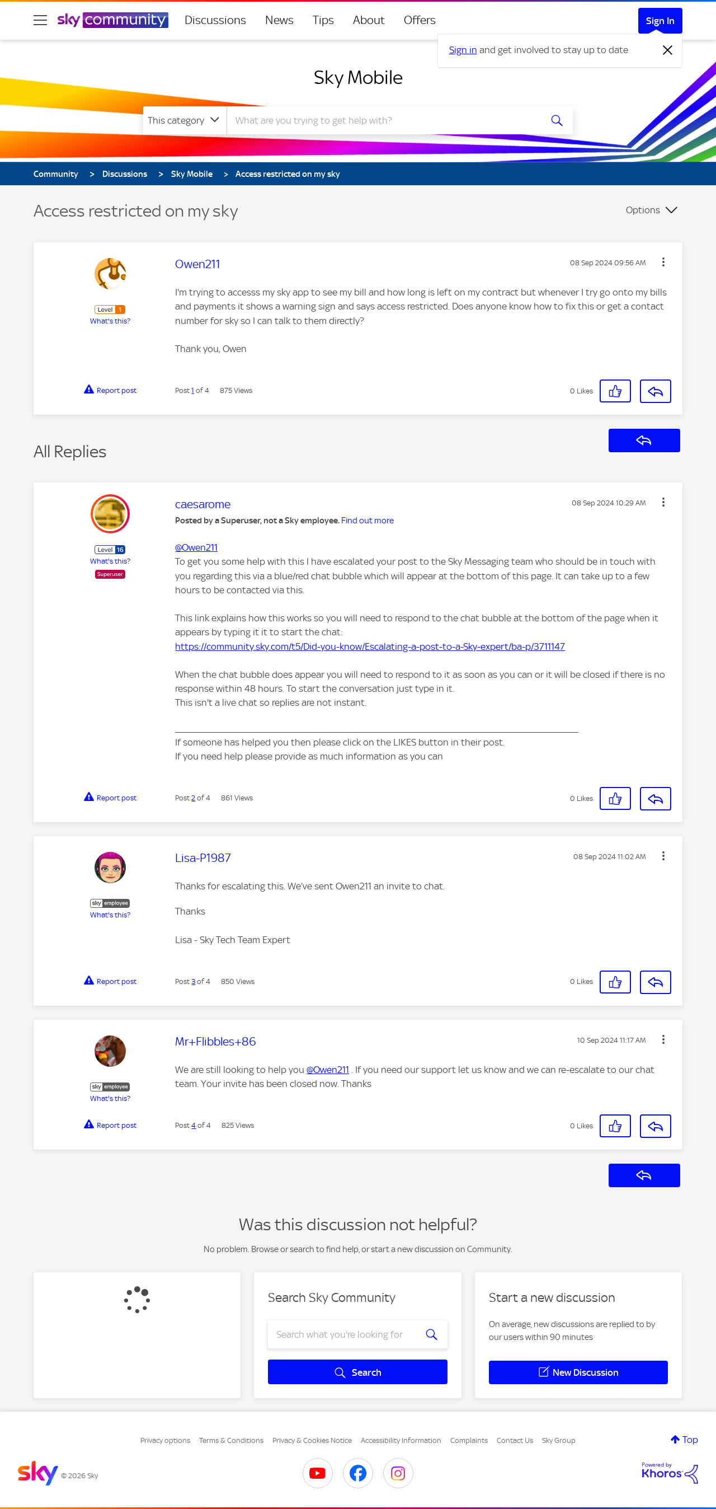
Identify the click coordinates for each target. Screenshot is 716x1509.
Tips (323, 20)
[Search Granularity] (185, 120)
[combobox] (382, 120)
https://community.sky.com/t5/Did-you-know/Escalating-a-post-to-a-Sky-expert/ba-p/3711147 (370, 646)
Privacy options (165, 1440)
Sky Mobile (358, 77)
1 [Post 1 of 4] (192, 390)
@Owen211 (196, 547)
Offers (420, 20)
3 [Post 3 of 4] (193, 981)
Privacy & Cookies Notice (312, 1440)
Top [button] (690, 1439)
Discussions (215, 20)
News (279, 20)
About (369, 20)
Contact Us (515, 1440)
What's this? (110, 321)
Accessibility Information (401, 1440)
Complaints (469, 1440)
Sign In (660, 20)
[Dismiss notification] (668, 50)
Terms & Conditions (231, 1440)
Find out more (367, 521)
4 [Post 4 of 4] (193, 1125)
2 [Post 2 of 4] (193, 798)
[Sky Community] (113, 20)
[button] (663, 262)
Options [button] (643, 209)
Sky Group (559, 1440)
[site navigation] (40, 20)
